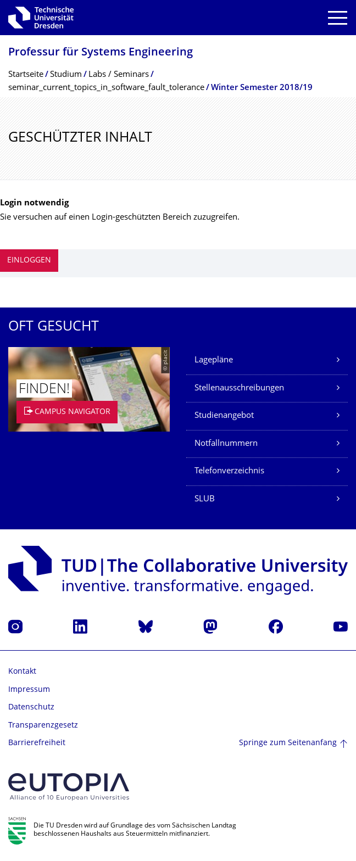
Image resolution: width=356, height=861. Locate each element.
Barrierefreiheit (36, 743)
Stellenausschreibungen (239, 388)
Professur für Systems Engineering (100, 53)
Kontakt (22, 671)
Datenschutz (31, 707)
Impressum (29, 690)
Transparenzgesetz (43, 725)
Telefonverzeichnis (229, 471)
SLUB (204, 499)
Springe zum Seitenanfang (288, 743)
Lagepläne (213, 360)
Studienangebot (224, 416)
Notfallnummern (226, 444)
